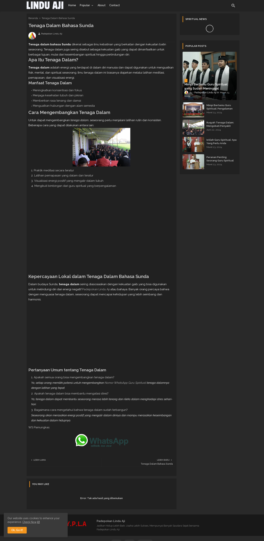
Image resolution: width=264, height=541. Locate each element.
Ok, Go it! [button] (17, 530)
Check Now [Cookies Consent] (29, 522)
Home (72, 5)
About (101, 5)
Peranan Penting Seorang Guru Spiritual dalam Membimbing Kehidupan (220, 162)
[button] (233, 5)
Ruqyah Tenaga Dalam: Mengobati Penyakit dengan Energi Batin (220, 126)
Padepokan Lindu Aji (96, 289)
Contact (114, 5)
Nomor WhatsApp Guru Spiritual (125, 382)
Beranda (33, 18)
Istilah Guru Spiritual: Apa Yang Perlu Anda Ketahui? (221, 143)
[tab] (72, 5)
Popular (85, 5)
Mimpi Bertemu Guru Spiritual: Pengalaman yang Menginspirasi (219, 108)
